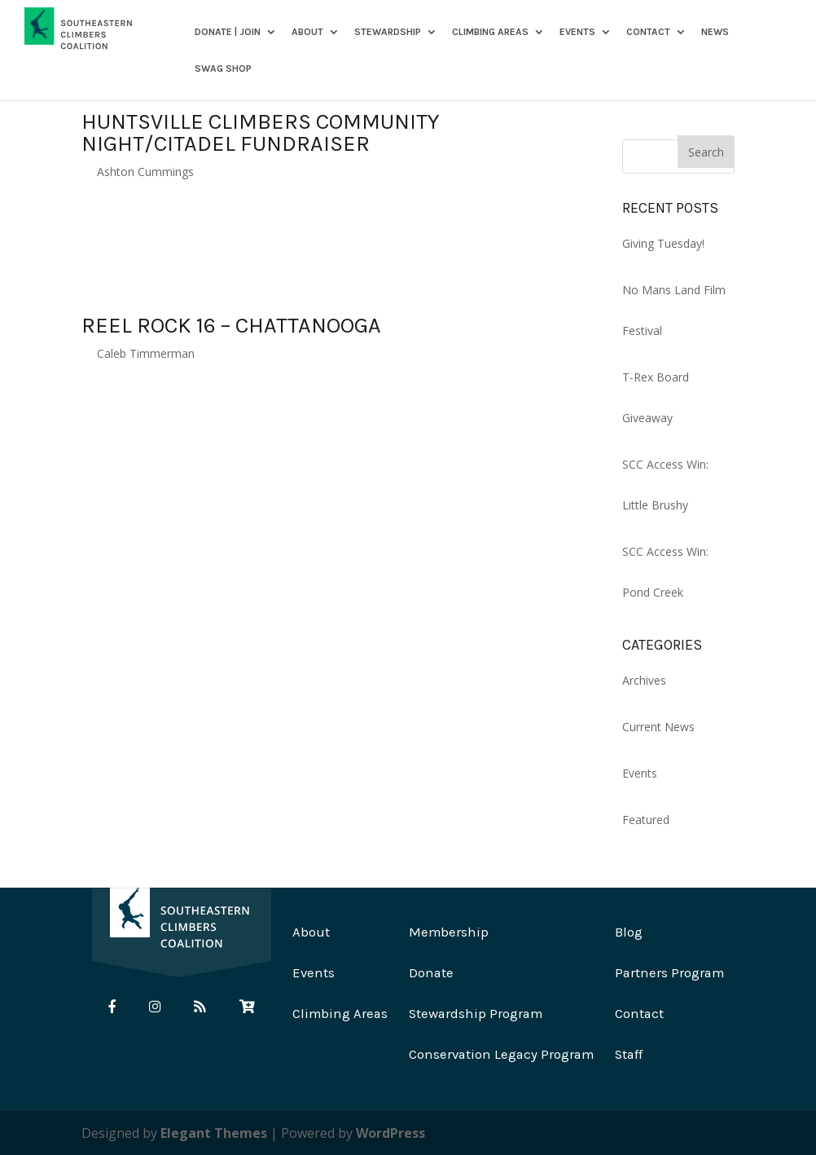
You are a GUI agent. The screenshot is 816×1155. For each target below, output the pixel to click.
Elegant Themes (213, 1133)
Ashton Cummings (145, 171)
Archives (644, 680)
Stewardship (387, 32)
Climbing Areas (490, 32)
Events (577, 32)
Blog (629, 932)
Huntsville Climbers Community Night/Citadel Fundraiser (260, 132)
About (307, 32)
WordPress (390, 1133)
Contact (648, 32)
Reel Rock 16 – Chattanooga (231, 325)
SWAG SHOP (223, 69)
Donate (431, 973)
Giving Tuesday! (663, 243)
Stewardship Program (475, 1013)
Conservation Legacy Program (501, 1054)
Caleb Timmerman (146, 353)
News (715, 32)
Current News (658, 726)
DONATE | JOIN (228, 32)
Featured (645, 819)
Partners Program (669, 973)
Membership (449, 932)
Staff (629, 1054)
